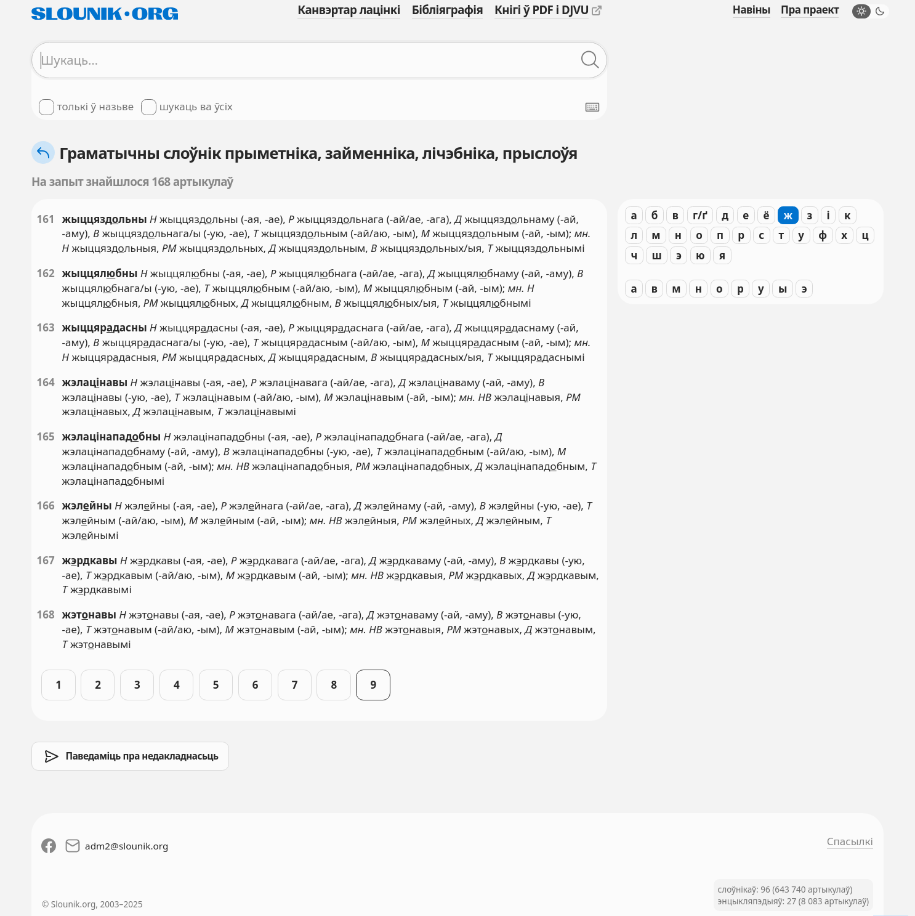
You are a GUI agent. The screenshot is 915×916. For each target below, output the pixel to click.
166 (46, 505)
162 (46, 273)
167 (46, 560)
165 (46, 436)
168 (46, 614)
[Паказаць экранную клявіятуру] (592, 107)
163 (46, 327)
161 (46, 219)
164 (46, 382)
